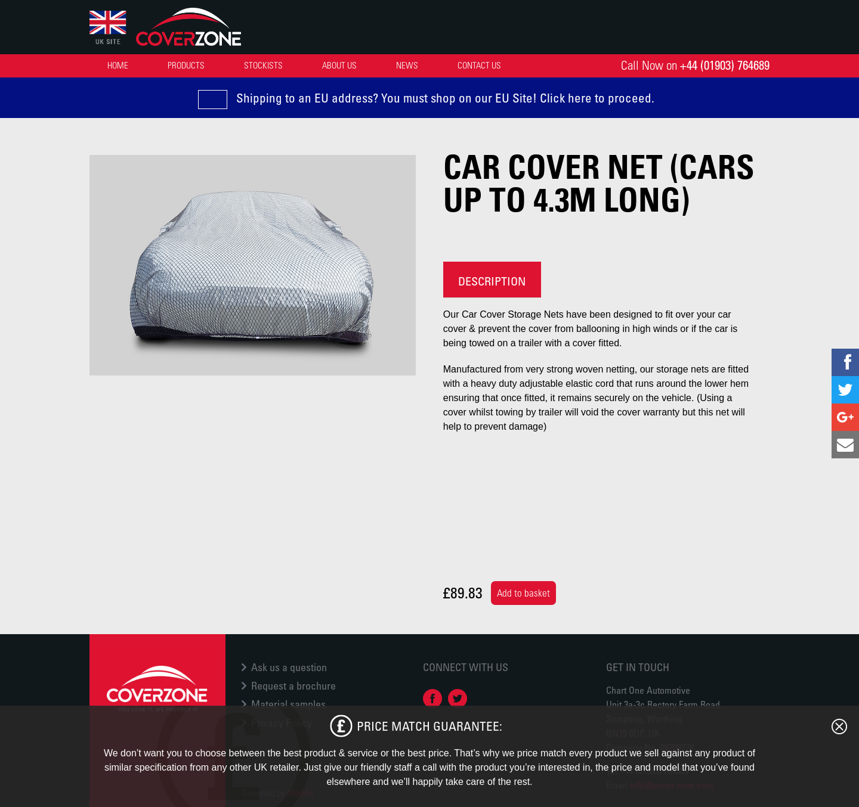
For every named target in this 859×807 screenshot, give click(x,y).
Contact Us (479, 65)
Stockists (263, 65)
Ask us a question (289, 666)
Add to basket (523, 593)
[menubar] (306, 65)
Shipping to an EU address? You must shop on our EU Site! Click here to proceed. (445, 97)
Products (186, 65)
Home (117, 65)
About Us (339, 65)
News (407, 65)
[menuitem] (117, 65)
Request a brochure (293, 685)
